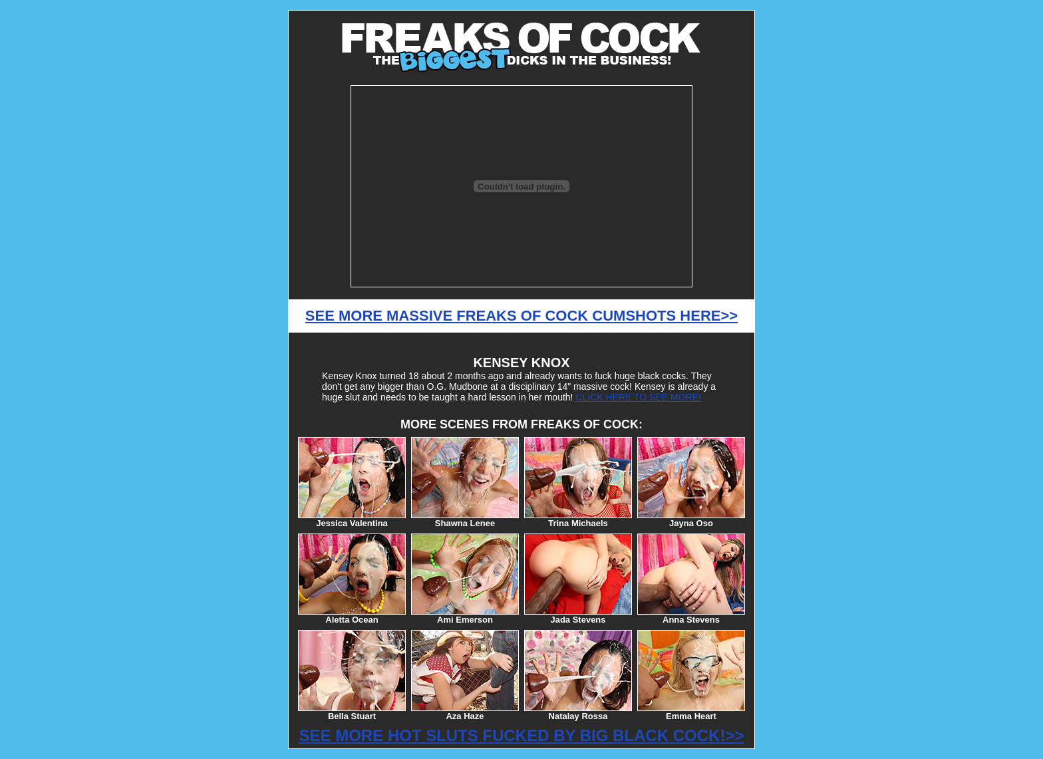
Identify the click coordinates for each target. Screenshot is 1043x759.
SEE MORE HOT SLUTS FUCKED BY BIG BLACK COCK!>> (521, 735)
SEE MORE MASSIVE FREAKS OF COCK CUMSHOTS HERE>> (521, 315)
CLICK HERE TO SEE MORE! (638, 397)
